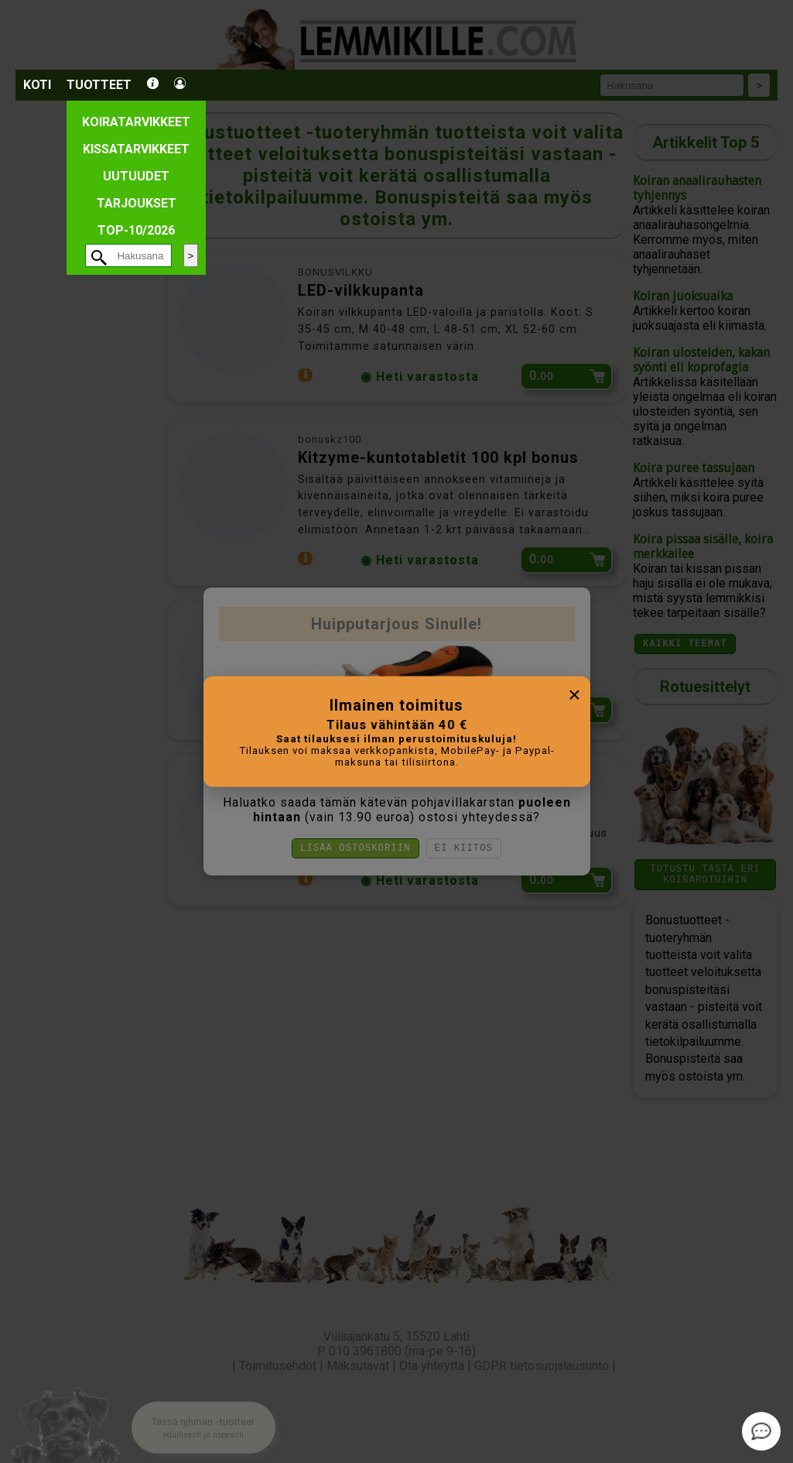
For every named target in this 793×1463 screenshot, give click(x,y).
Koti (37, 84)
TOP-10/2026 (136, 230)
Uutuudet (136, 176)
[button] (203, 1413)
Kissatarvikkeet (136, 149)
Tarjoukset (136, 203)
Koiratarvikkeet (136, 122)
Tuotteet (99, 84)
